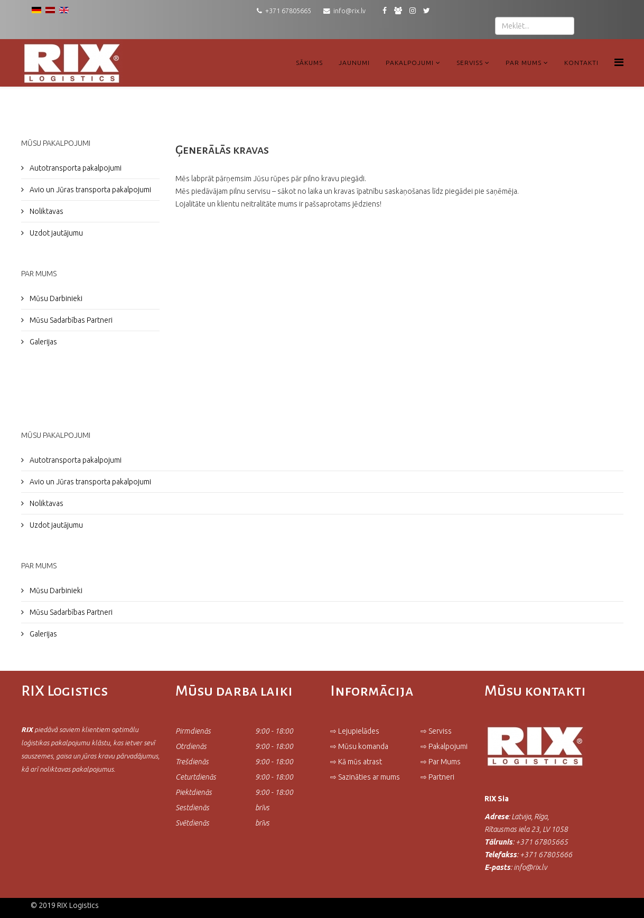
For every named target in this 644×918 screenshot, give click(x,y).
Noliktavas (45, 211)
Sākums (309, 62)
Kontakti (581, 62)
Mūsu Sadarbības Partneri (70, 320)
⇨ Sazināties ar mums (365, 777)
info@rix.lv (349, 10)
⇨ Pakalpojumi (444, 746)
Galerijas (42, 342)
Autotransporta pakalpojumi (75, 168)
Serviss (469, 62)
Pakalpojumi (410, 62)
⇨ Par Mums (441, 761)
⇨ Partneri (438, 777)
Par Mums (524, 62)
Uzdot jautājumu (55, 233)
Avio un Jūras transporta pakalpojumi (89, 189)
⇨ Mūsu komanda (359, 746)
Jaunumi (354, 62)
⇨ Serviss (436, 731)
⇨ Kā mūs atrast (356, 761)
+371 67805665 (288, 10)
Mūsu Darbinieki (55, 298)
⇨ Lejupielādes (354, 731)
